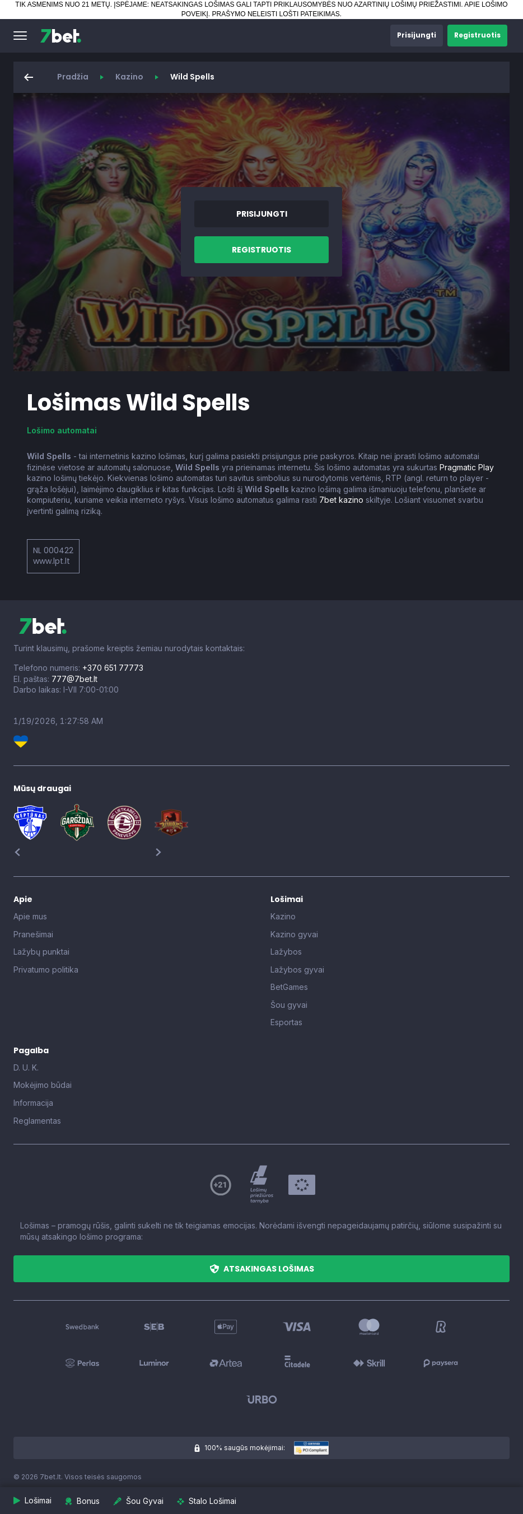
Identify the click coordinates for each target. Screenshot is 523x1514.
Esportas (286, 1022)
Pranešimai (33, 934)
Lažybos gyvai (297, 969)
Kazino (129, 76)
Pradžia (72, 76)
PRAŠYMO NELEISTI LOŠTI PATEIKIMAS (276, 14)
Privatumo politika (45, 969)
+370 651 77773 (112, 667)
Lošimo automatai (62, 430)
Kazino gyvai (294, 934)
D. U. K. (26, 1067)
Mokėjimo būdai (42, 1085)
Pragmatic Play (467, 467)
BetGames (289, 987)
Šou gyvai (288, 1005)
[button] (20, 36)
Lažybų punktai (41, 951)
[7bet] (60, 36)
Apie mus (30, 916)
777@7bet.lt (74, 679)
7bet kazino (341, 499)
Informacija (33, 1103)
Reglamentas (37, 1120)
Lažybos (286, 951)
